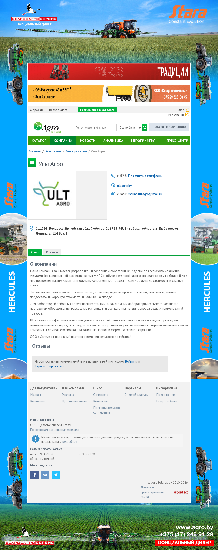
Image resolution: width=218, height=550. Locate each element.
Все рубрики (130, 127)
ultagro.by (124, 185)
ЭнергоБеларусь (136, 394)
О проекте (37, 110)
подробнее (69, 442)
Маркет (35, 394)
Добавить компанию (169, 127)
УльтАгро (98, 151)
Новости (88, 140)
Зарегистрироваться (49, 366)
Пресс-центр (177, 140)
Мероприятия (143, 140)
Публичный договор (76, 401)
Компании (63, 140)
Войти (129, 361)
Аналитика (113, 140)
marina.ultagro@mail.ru (145, 194)
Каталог (39, 140)
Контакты (100, 401)
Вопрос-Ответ (58, 110)
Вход (181, 110)
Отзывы (52, 252)
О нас (35, 252)
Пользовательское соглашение (107, 409)
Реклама (68, 394)
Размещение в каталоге (97, 110)
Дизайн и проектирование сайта (153, 492)
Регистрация (176, 115)
